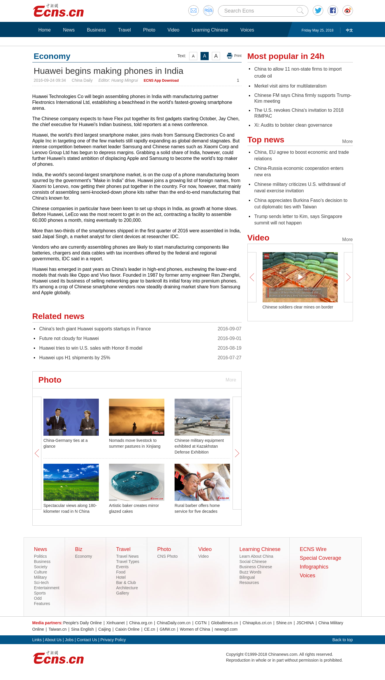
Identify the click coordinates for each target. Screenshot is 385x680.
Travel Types (127, 561)
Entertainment (46, 587)
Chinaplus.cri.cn (257, 622)
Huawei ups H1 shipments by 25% (74, 357)
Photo (149, 29)
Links (37, 639)
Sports (40, 593)
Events (122, 566)
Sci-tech (41, 582)
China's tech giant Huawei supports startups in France (95, 328)
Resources (249, 582)
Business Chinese (256, 566)
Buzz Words (250, 572)
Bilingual (247, 577)
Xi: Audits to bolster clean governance (293, 125)
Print (238, 56)
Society (41, 566)
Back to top (342, 639)
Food (121, 572)
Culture (40, 572)
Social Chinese (253, 561)
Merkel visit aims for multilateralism (290, 85)
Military (40, 577)
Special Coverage (320, 558)
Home (44, 29)
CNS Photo (167, 556)
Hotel (121, 577)
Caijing (104, 629)
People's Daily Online (82, 622)
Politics (40, 556)
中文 (349, 30)
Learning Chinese (209, 29)
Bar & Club (126, 582)
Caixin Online (127, 629)
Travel (124, 29)
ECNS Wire (313, 549)
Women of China (195, 629)
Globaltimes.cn (224, 622)
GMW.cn (167, 629)
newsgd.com (226, 629)
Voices (247, 29)
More (231, 379)
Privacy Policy (113, 639)
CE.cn (149, 629)
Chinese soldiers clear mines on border (298, 307)
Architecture (127, 587)
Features (42, 603)
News (69, 29)
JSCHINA (305, 622)
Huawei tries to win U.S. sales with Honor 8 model (91, 348)
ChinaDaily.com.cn (174, 622)
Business (96, 29)
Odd (38, 598)
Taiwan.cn (57, 629)
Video (174, 29)
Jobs (69, 639)
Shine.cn (284, 622)
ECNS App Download (161, 81)
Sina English (82, 629)
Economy (83, 556)
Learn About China (256, 556)
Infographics (314, 567)
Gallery (122, 593)
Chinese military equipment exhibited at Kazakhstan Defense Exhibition (199, 446)
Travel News (127, 556)
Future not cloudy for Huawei (69, 338)
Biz (78, 549)
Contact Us (87, 639)
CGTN (201, 622)
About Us (53, 639)
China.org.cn (140, 622)
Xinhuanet (115, 622)
